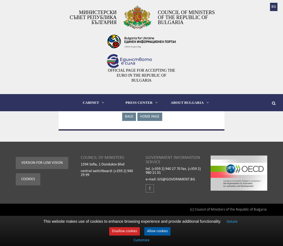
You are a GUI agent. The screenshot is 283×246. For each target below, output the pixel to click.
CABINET (93, 102)
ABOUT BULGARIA (190, 102)
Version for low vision (42, 163)
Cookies (28, 179)
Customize (141, 240)
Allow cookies (157, 231)
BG (273, 7)
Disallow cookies (124, 231)
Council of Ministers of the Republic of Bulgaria (186, 17)
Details (232, 222)
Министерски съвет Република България (93, 17)
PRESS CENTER (141, 102)
